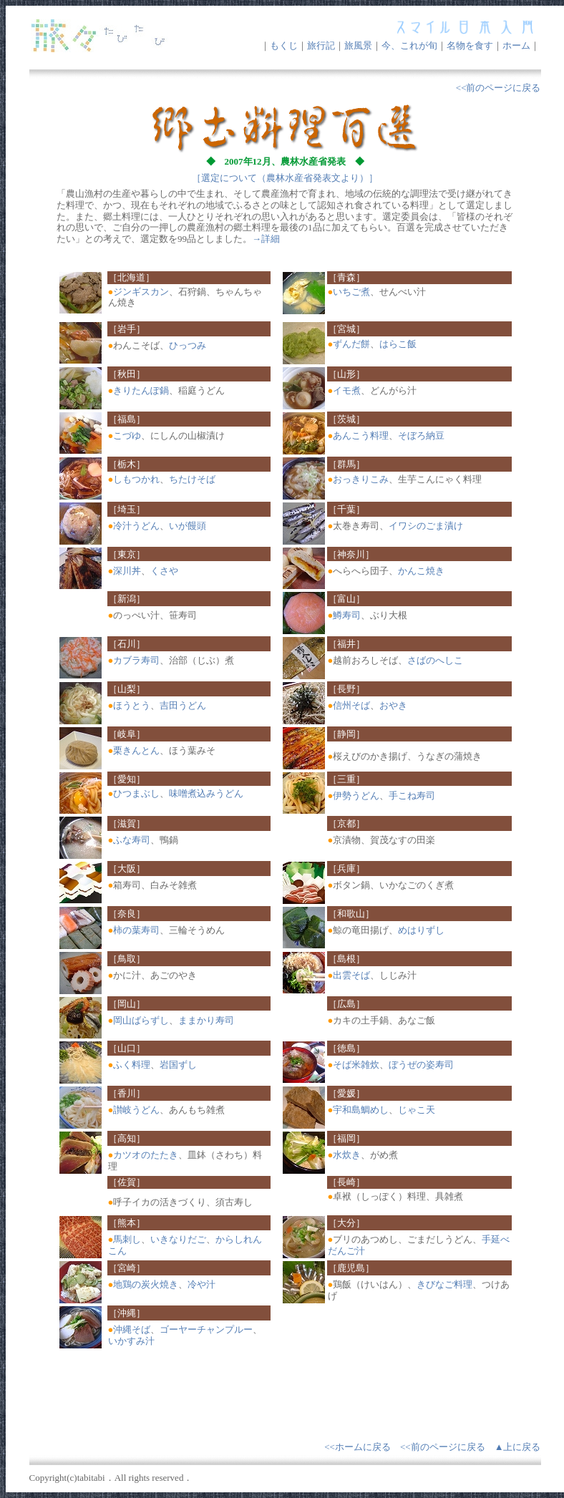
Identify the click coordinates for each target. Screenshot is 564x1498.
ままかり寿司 (206, 1020)
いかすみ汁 (131, 1341)
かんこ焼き (421, 570)
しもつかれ (136, 479)
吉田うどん (183, 705)
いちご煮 (351, 291)
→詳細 (266, 238)
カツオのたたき (145, 1154)
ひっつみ (187, 345)
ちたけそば (192, 479)
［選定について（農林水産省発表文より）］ (285, 177)
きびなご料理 (444, 1284)
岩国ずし (178, 1064)
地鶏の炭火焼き (145, 1284)
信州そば (351, 705)
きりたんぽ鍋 (141, 390)
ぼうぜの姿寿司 (421, 1064)
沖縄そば (131, 1329)
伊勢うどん (356, 795)
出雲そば (351, 975)
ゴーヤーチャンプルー (206, 1329)
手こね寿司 (412, 795)
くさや (164, 570)
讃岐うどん (136, 1109)
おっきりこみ (361, 479)
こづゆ (127, 435)
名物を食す (470, 45)
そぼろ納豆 (421, 435)
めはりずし (421, 930)
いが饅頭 (187, 525)
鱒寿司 (347, 615)
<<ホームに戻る (357, 1446)
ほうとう (131, 705)
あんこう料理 (361, 435)
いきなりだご (178, 1239)
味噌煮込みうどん (206, 793)
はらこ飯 (398, 344)
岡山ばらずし (141, 1020)
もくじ (284, 45)
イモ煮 (347, 390)
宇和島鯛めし (361, 1109)
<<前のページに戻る (498, 87)
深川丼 (127, 570)
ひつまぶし (136, 793)
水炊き (347, 1154)
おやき (393, 705)
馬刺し (127, 1239)
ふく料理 (131, 1064)
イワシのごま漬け (426, 525)
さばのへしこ (435, 660)
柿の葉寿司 (136, 930)
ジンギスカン (141, 291)
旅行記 (321, 45)
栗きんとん (136, 750)
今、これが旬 (409, 45)
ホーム (516, 45)
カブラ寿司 (136, 660)
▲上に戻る (518, 1446)
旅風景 (358, 45)
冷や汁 (201, 1284)
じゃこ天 (416, 1109)
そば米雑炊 (356, 1064)
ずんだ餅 (351, 344)
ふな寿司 (131, 840)
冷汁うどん (136, 525)
